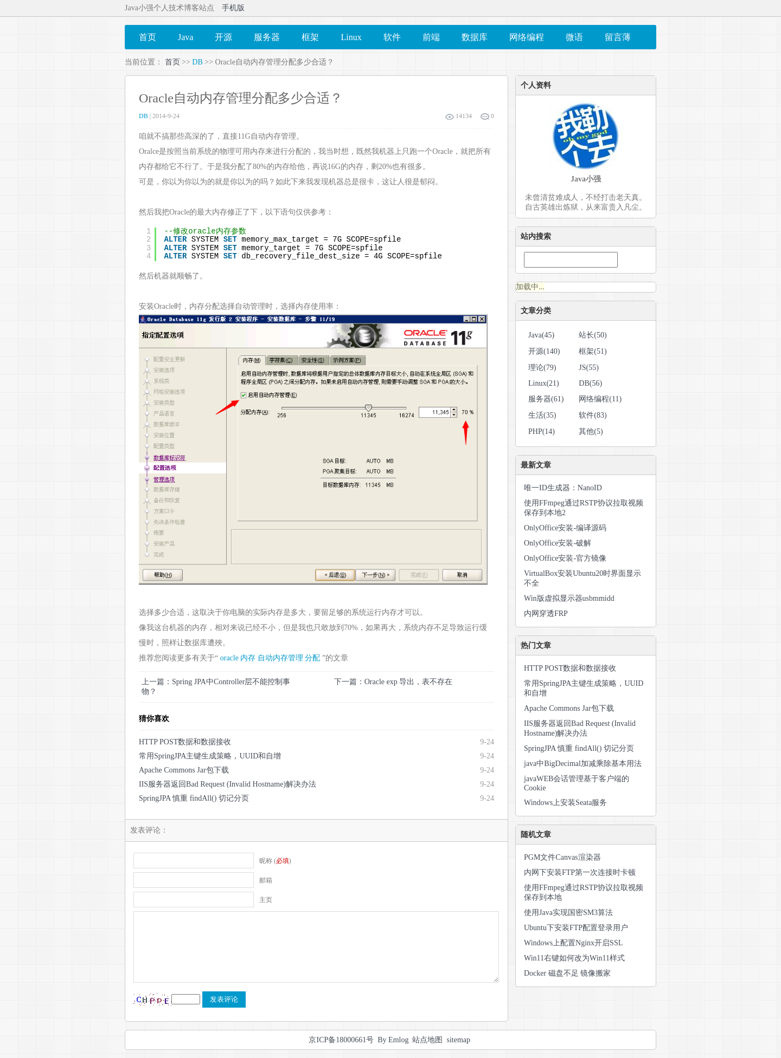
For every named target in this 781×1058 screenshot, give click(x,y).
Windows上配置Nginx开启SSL (573, 943)
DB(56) (590, 383)
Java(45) (541, 335)
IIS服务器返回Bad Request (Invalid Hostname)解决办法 (227, 784)
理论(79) (542, 368)
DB (197, 62)
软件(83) (592, 415)
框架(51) (592, 351)
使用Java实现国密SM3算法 (568, 912)
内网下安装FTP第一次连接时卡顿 (580, 872)
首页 (172, 62)
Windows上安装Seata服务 (565, 803)
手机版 (233, 8)
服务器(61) (546, 399)
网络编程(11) (600, 399)
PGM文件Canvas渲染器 (562, 857)
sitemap (458, 1040)
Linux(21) (543, 383)
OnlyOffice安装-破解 (557, 543)
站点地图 (427, 1040)
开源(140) (544, 351)
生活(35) (542, 415)
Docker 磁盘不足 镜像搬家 (567, 973)
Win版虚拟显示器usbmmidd (569, 598)
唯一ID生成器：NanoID (563, 488)
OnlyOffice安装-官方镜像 (565, 558)
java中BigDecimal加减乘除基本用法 (583, 764)
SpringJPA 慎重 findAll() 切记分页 (194, 798)
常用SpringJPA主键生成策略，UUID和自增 (210, 756)
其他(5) (591, 431)
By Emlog (392, 1040)
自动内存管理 (280, 658)
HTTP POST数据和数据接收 (185, 742)
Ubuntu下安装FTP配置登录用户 (576, 928)
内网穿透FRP (546, 613)
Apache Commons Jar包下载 (184, 770)
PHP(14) (541, 431)
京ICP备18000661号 (341, 1040)
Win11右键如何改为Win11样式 (574, 958)
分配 (312, 658)
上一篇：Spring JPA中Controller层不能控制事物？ (216, 687)
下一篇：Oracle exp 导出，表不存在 (393, 682)
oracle (229, 658)
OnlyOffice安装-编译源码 (565, 528)
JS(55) (589, 368)
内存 (247, 658)
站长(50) (592, 335)
